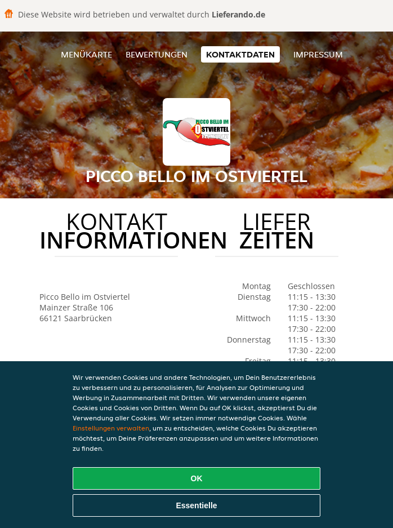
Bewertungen (156, 54)
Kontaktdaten (240, 54)
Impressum (318, 54)
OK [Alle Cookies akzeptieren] (197, 478)
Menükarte (86, 54)
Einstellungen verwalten (111, 428)
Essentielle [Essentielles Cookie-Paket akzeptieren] (196, 505)
